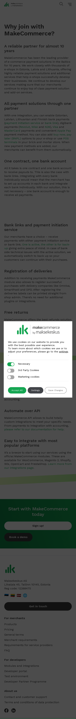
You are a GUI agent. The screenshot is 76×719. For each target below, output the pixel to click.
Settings (35, 390)
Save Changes (55, 390)
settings (63, 351)
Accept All (17, 390)
